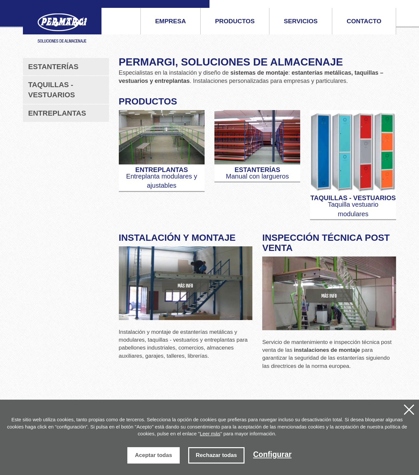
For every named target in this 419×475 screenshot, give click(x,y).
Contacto (364, 21)
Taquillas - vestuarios (51, 90)
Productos (235, 21)
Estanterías (53, 67)
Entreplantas (57, 113)
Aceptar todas (153, 455)
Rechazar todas (216, 455)
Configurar (272, 454)
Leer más (210, 433)
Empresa (170, 21)
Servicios (301, 21)
